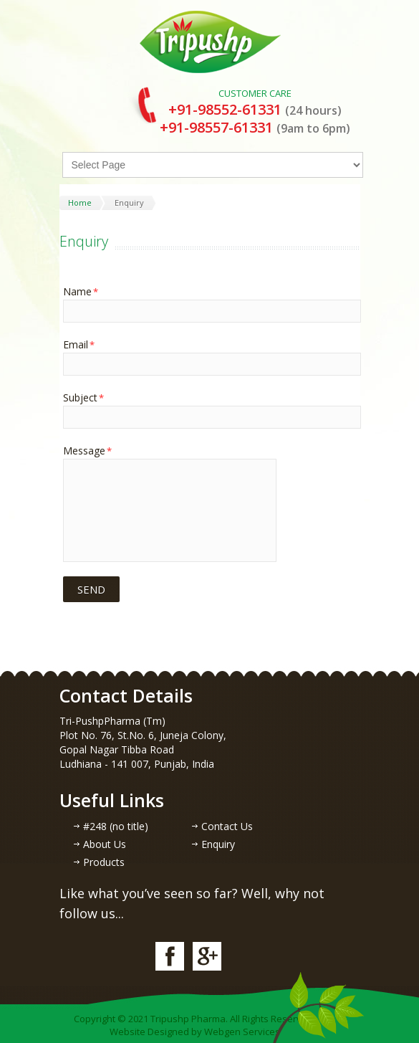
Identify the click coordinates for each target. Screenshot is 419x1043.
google (207, 956)
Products (104, 862)
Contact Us (227, 826)
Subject (83, 397)
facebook (169, 956)
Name (80, 291)
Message (87, 450)
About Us (104, 844)
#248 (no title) (115, 826)
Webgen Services (242, 1031)
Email (79, 344)
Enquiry (218, 844)
